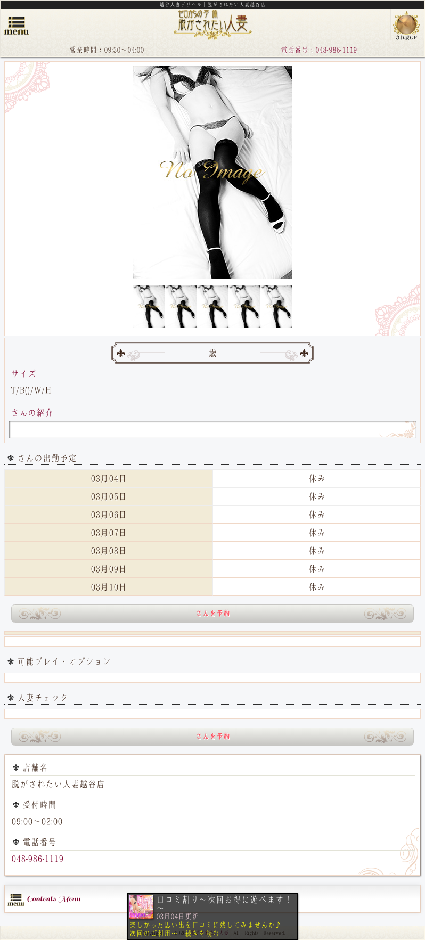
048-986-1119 (37, 858)
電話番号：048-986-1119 (319, 49)
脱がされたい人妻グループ (406, 24)
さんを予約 (212, 613)
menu (16, 24)
